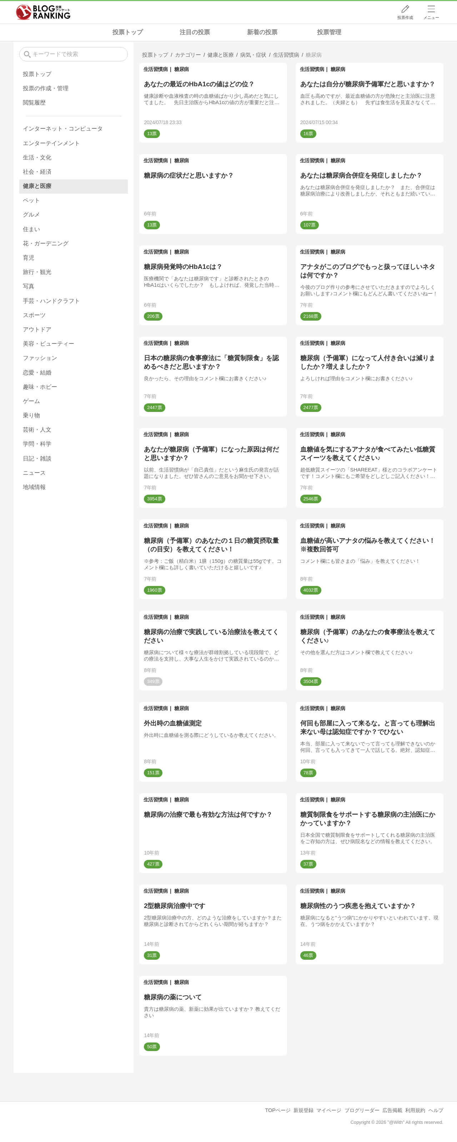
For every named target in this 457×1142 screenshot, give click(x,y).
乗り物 (31, 415)
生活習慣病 (156, 69)
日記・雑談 (37, 458)
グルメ (31, 214)
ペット (31, 200)
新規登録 (303, 1110)
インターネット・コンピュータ (63, 129)
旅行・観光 (37, 272)
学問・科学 (37, 444)
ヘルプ (435, 1110)
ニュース (34, 473)
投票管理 (329, 32)
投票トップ (127, 32)
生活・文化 (37, 157)
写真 (28, 286)
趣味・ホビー (40, 387)
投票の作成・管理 (46, 88)
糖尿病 (181, 69)
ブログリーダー (362, 1110)
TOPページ (277, 1110)
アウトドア (37, 329)
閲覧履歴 (34, 103)
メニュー (431, 17)
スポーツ (34, 315)
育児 (28, 258)
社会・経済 (37, 172)
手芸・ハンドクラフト (51, 301)
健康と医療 (37, 186)
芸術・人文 (37, 430)
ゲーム (31, 401)
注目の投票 (195, 32)
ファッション (40, 358)
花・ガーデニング (46, 243)
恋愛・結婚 (37, 372)
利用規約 (415, 1110)
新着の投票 (262, 32)
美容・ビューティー (48, 344)
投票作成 (405, 17)
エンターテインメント (51, 143)
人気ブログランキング (43, 12)
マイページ (328, 1110)
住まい (31, 229)
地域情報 (34, 487)
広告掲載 (392, 1110)
